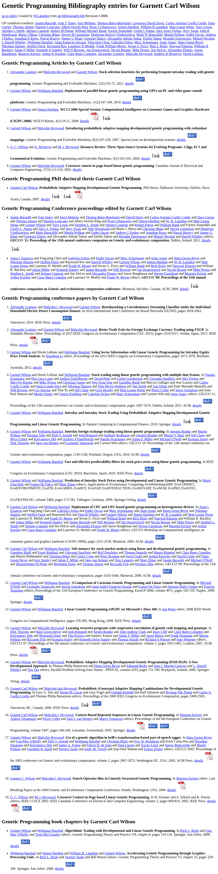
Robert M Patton (62, 31)
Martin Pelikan (174, 34)
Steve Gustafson (186, 390)
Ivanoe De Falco (41, 484)
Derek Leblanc (193, 54)
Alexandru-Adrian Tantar (124, 38)
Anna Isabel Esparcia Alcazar (112, 586)
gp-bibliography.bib (71, 16)
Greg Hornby (104, 390)
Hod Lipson (126, 745)
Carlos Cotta (85, 556)
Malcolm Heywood (139, 54)
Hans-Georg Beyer (190, 42)
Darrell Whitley (192, 236)
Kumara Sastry (198, 439)
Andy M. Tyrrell (95, 749)
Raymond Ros (56, 46)
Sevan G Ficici (138, 46)
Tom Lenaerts (124, 560)
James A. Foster (69, 745)
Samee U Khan (72, 38)
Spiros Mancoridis (177, 745)
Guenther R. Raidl (39, 749)
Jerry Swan (190, 31)
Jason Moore (155, 635)
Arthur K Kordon (53, 54)
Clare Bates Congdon (81, 54)
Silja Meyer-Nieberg (112, 386)
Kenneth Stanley (67, 270)
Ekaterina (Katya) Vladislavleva (113, 34)
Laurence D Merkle (81, 46)
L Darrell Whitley (14, 42)
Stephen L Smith (13, 31)
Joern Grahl (134, 556)
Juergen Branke (180, 431)
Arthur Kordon (20, 277)
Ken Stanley (42, 560)
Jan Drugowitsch (97, 50)
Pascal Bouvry (50, 38)
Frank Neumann (181, 635)
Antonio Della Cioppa (182, 586)
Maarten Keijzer (29, 54)
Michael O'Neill (170, 439)
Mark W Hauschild (149, 34)
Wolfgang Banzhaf (40, 42)
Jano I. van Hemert (80, 719)
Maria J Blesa (27, 34)
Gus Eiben (160, 386)
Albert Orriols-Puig (74, 27)
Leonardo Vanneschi (79, 443)
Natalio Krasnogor (112, 439)
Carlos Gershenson (129, 378)
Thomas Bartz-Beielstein (114, 23)
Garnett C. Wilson (22, 778)
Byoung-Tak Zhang (179, 692)
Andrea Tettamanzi (23, 719)
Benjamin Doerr (65, 564)
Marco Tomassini (111, 719)
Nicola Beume (121, 50)
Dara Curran (205, 217)
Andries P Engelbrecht (78, 439)
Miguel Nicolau (203, 38)
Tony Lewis (204, 27)
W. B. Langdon (176, 221)
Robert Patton (144, 225)
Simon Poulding (70, 394)
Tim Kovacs (76, 635)
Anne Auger (168, 42)
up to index (9, 16)
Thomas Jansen (23, 27)
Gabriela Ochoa (122, 42)
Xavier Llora (149, 745)
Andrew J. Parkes (127, 232)
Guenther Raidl (129, 382)
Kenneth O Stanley (49, 50)
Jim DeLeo (158, 50)
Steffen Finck (36, 46)
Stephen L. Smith (87, 225)
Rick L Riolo (158, 46)
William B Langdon (154, 27)
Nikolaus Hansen (13, 46)
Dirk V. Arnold (62, 435)
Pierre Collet (160, 390)
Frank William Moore (111, 46)
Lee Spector (42, 390)
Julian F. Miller (142, 439)
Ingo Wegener (186, 639)
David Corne (186, 556)
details (129, 83)
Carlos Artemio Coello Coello (186, 23)
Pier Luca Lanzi (42, 378)
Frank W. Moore (80, 266)
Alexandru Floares (180, 50)
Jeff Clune (82, 390)
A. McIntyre (42, 147)
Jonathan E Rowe (27, 38)
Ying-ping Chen (98, 42)
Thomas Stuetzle (135, 552)
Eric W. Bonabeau (146, 741)
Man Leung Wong (181, 27)
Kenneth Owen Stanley (95, 639)
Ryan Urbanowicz (120, 221)
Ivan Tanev (45, 217)
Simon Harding (128, 27)
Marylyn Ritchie (21, 382)
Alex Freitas (190, 378)
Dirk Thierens (19, 443)
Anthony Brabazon (116, 435)
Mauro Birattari (164, 552)
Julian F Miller (24, 50)
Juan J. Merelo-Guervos (170, 666)
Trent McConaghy (47, 834)
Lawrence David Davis (148, 23)
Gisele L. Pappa (21, 229)
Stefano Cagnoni (37, 31)
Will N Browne (74, 50)
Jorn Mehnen (86, 23)
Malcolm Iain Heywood (60, 688)
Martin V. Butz (174, 435)
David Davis (134, 217)
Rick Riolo (158, 266)
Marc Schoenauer (146, 42)
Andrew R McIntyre (167, 54)
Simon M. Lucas (71, 692)
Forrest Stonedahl (120, 31)
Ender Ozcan (195, 34)
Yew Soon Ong (102, 382)
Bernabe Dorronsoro (177, 38)
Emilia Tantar (152, 38)
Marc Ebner (67, 484)
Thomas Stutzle (128, 639)
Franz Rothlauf (48, 552)
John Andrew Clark (133, 632)
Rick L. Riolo (189, 830)
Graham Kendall (122, 692)
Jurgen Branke (103, 632)
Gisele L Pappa (144, 31)
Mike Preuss (140, 50)
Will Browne (122, 270)
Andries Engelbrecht (73, 378)
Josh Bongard (88, 435)
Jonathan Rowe (156, 232)
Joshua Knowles (160, 556)
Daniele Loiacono (47, 27)
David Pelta (102, 378)
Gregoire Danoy (95, 38)
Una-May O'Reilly (28, 741)
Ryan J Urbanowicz (103, 27)
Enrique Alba (36, 435)
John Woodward (98, 229)
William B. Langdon (84, 853)
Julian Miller (41, 270)
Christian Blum (49, 34)
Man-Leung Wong (132, 390)
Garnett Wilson (86, 72)
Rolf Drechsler (108, 552)
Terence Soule (68, 749)
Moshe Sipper (43, 394)
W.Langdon (41, 16)
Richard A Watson (157, 639)
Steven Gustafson (182, 229)
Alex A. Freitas (48, 229)
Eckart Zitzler (153, 749)
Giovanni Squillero (162, 378)
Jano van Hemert (47, 443)
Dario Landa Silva (48, 386)
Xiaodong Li (54, 356)
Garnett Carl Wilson (24, 187)
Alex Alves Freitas (168, 31)
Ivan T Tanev (67, 23)
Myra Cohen (18, 439)
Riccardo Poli (119, 564)
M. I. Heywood (68, 147)
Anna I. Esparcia (21, 258)
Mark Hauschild (47, 232)
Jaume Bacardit (45, 23)
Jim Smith (139, 386)
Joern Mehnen (69, 217)
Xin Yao (33, 670)
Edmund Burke (136, 666)
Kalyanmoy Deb (45, 439)
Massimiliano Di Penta (31, 564)
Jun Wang (169, 609)
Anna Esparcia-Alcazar (70, 42)
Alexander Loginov (111, 54)
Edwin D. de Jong (99, 745)
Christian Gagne (74, 382)
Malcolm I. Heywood (58, 307)
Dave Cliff (160, 632)
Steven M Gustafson (75, 34)
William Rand (169, 225)
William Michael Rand (90, 31)
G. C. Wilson (19, 147)
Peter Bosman (109, 556)
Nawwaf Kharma (180, 46)
